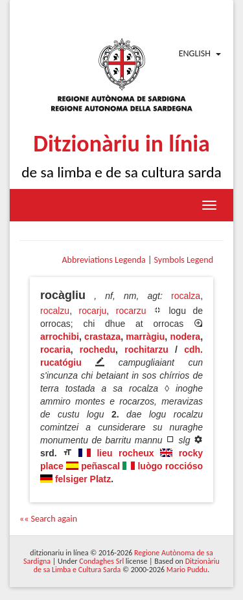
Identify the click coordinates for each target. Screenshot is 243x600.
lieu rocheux (125, 453)
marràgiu (145, 336)
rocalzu (54, 311)
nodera (185, 336)
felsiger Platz (83, 479)
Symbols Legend (183, 259)
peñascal (100, 466)
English (195, 53)
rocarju (93, 311)
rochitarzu (146, 349)
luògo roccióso (170, 466)
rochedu (97, 349)
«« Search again (48, 518)
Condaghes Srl (101, 561)
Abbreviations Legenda (103, 259)
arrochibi (59, 336)
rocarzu (131, 311)
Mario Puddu (187, 569)
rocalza (185, 296)
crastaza (102, 336)
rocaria (55, 349)
